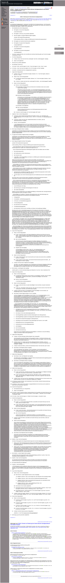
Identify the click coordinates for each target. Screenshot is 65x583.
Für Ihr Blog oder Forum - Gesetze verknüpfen (59, 48)
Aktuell (3, 10)
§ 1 (33, 18)
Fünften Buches (36, 236)
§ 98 (36, 19)
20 (28, 89)
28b (13, 334)
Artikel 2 (50, 15)
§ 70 (22, 19)
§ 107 (42, 19)
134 (19, 363)
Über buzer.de (4, 12)
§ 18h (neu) (49, 18)
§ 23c (15, 20)
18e (14, 134)
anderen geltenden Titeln (33, 527)
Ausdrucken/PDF (45, 521)
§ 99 (38, 19)
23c (13, 230)
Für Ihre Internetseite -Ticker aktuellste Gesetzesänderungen (58, 53)
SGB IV (32, 18)
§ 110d (46, 19)
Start (3, 7)
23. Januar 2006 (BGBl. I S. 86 (24, 25)
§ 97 (35, 19)
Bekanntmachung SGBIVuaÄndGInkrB (18, 564)
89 (15, 453)
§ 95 (31, 19)
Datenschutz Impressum (4, 16)
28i (43, 168)
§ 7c (37, 18)
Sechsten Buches (32, 228)
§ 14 (42, 18)
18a (13, 71)
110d (14, 464)
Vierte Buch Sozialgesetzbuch (17, 24)
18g (23, 35)
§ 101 (40, 19)
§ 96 (33, 19)
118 (21, 46)
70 (14, 392)
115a (16, 44)
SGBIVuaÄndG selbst (14, 527)
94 (13, 457)
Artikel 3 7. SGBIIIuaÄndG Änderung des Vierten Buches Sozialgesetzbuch (25, 570)
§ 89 (28, 19)
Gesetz (38, 3)
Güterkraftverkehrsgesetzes (17, 211)
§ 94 (30, 19)
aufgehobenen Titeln (14, 528)
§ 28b (16, 19)
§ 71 (23, 19)
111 (13, 470)
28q (14, 384)
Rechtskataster (5, 24)
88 (13, 439)
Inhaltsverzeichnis (40, 521)
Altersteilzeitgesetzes (18, 116)
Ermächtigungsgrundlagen (23, 527)
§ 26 (12, 19)
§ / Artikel (35, 3)
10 (48, 97)
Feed (4, 23)
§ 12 (41, 18)
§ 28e (18, 19)
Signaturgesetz (43, 466)
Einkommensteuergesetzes (40, 89)
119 (21, 50)
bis (21, 223)
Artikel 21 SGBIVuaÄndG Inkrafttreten (18, 532)
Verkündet (3, 11)
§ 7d (39, 18)
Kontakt (3, 14)
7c (23, 33)
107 (42, 490)
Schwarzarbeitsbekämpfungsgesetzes (37, 218)
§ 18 (44, 18)
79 (13, 398)
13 (42, 455)
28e (13, 354)
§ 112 (50, 19)
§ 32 (31, 20)
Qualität (3, 13)
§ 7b (36, 18)
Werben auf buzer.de (4, 28)
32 (13, 386)
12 (14, 66)
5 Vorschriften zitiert (18, 18)
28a (24, 185)
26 (15, 268)
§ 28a (14, 19)
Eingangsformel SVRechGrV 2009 (17, 547)
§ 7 (34, 18)
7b (20, 29)
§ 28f (20, 19)
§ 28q (29, 20)
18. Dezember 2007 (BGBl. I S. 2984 (17, 26)
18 (14, 70)
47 (30, 236)
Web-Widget (5, 22)
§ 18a (46, 18)
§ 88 (26, 19)
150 (21, 228)
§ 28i (27, 20)
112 (13, 496)
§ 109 (44, 19)
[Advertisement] (59, 27)
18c (15, 128)
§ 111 (48, 19)
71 (14, 396)
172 (25, 252)
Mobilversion (5, 19)
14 (14, 68)
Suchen (3, 8)
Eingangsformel (13, 15)
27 (37, 270)
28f (13, 368)
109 (42, 487)
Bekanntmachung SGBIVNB (16, 556)
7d (25, 33)
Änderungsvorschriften (42, 527)
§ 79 (25, 19)
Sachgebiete (4, 9)
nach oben (50, 521)
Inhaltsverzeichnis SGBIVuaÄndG (21, 7)
